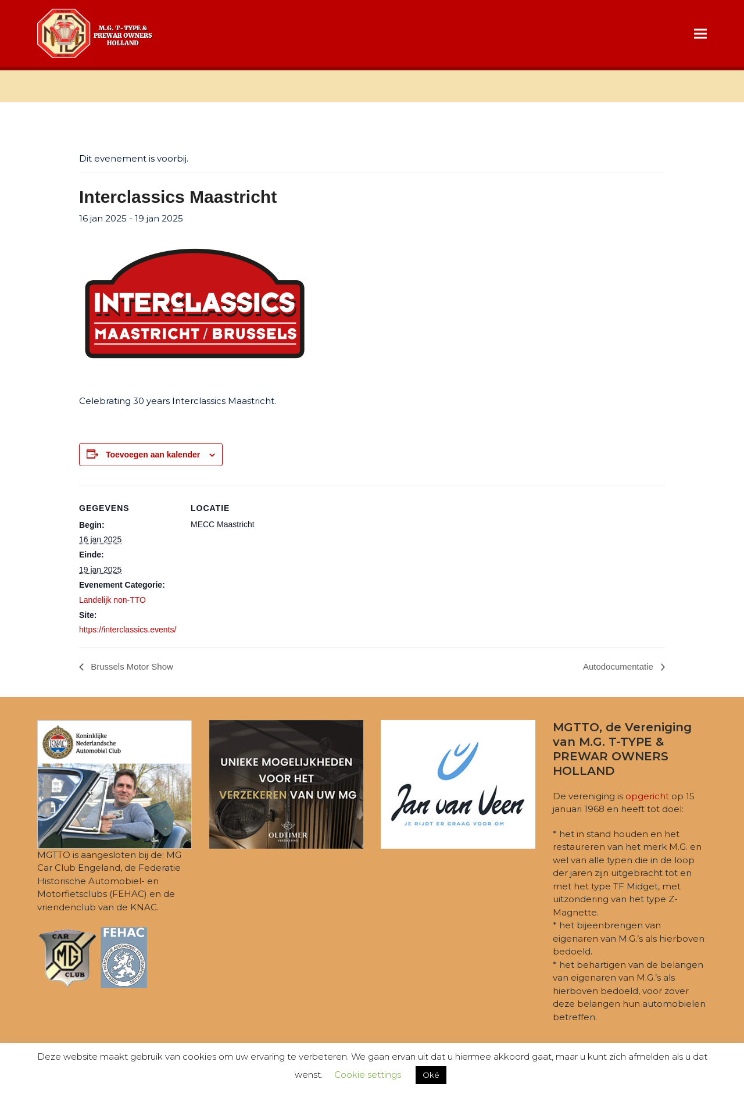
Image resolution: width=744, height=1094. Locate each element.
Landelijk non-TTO (112, 600)
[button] (700, 33)
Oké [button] (431, 1074)
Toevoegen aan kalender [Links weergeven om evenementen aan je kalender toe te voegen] (153, 454)
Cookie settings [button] (367, 1074)
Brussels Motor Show (130, 666)
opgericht (647, 796)
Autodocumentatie (619, 666)
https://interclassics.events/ (127, 629)
